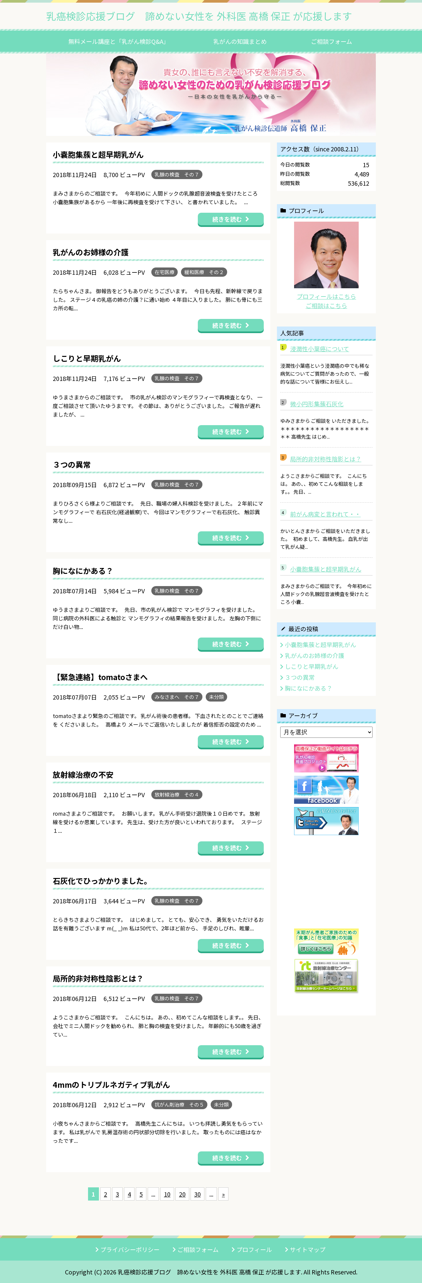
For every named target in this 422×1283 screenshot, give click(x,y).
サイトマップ (307, 1249)
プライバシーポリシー (130, 1249)
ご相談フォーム (331, 41)
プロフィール (254, 1249)
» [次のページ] (223, 1194)
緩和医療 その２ (204, 271)
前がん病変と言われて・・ (325, 514)
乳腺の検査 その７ (177, 174)
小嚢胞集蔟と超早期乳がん (325, 569)
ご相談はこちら (326, 305)
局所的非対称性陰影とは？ (325, 458)
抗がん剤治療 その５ (179, 1104)
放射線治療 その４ (177, 794)
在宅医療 (164, 271)
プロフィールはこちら (326, 296)
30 (197, 1194)
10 (167, 1194)
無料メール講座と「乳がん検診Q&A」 (118, 41)
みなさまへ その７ (177, 696)
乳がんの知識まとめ (240, 41)
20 (182, 1194)
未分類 (216, 696)
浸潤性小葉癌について (319, 348)
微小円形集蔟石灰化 (317, 403)
